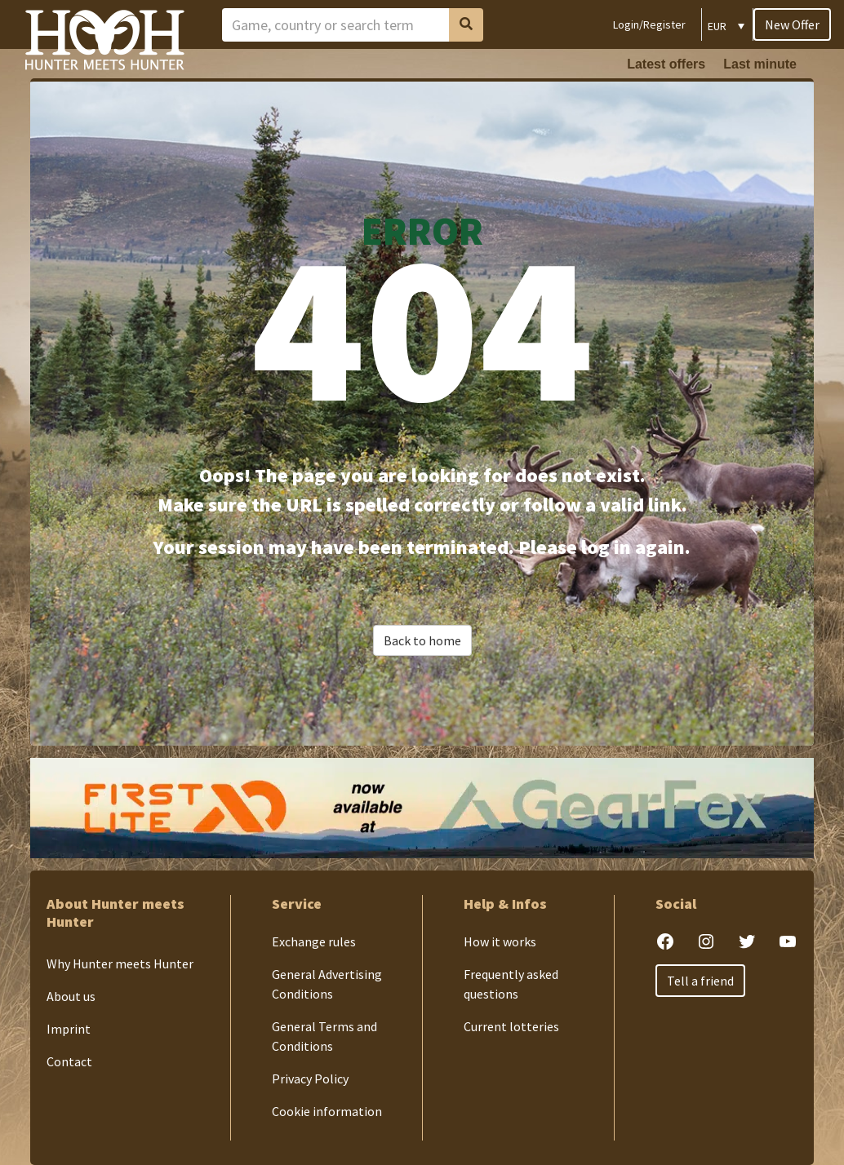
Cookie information (327, 1111)
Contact (69, 1061)
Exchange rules (314, 941)
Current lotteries (511, 1026)
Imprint (69, 1029)
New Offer (792, 24)
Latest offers (666, 64)
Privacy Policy (310, 1078)
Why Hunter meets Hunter (120, 963)
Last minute (760, 64)
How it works (500, 941)
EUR (717, 26)
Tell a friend (700, 980)
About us (71, 996)
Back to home (422, 640)
